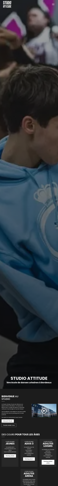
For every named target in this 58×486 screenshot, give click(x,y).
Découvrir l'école (7, 421)
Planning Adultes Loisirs (48, 462)
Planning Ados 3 (29, 459)
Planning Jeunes (10, 456)
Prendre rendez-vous (9, 425)
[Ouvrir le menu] (53, 4)
